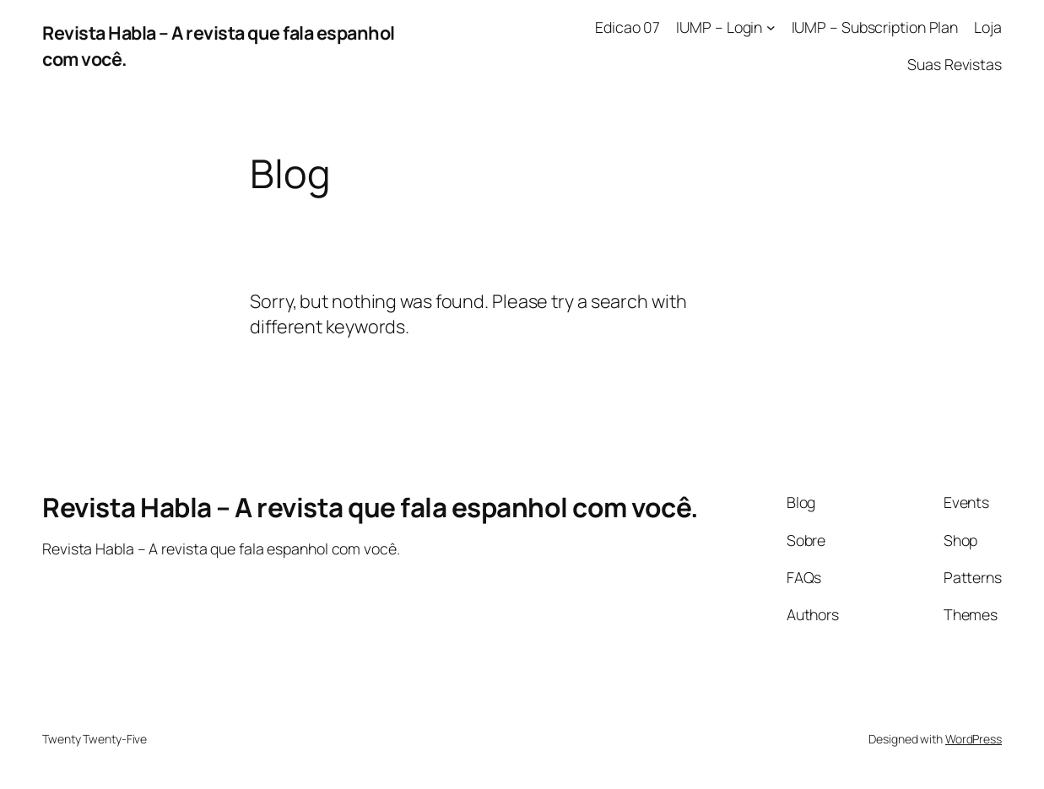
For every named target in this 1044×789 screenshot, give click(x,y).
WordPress (973, 739)
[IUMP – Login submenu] (771, 27)
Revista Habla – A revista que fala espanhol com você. (370, 507)
